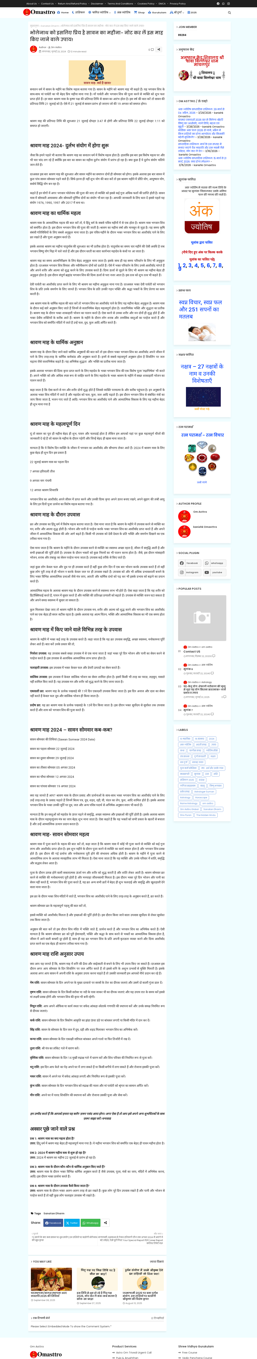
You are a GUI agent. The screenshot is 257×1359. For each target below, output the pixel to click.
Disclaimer (97, 3)
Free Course (189, 1352)
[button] (229, 12)
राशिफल (78, 12)
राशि (216, 774)
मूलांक (197, 774)
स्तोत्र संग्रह (185, 791)
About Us (31, 3)
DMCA (162, 3)
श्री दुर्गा (176, 12)
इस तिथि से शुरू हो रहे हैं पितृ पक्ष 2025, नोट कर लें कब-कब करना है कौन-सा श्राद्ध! (97, 1296)
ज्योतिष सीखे (212, 750)
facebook (192, 563)
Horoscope (201, 797)
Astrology (185, 797)
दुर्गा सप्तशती (200, 756)
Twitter (74, 1223)
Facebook (55, 1223)
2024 (211, 738)
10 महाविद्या (185, 738)
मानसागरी (184, 774)
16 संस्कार (199, 738)
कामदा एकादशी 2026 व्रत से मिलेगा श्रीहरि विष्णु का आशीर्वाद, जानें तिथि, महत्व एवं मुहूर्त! (200, 123)
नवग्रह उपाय (197, 762)
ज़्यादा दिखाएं (157, 1261)
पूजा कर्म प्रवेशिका (188, 768)
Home (63, 12)
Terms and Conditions (121, 3)
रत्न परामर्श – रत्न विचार (202, 435)
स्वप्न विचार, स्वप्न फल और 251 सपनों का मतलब (200, 309)
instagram (192, 572)
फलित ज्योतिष (98, 12)
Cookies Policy (146, 3)
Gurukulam (157, 12)
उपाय (213, 744)
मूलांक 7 (188, 710)
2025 (192, 12)
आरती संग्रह (201, 744)
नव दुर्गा (183, 762)
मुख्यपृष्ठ (34, 26)
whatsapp (217, 563)
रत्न (207, 774)
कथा (182, 750)
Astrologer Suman (204, 791)
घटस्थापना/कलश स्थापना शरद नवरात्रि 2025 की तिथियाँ (49, 1295)
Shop (139, 12)
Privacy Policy (178, 3)
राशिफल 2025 (187, 779)
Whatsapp (92, 1223)
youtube (217, 572)
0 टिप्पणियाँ (157, 1318)
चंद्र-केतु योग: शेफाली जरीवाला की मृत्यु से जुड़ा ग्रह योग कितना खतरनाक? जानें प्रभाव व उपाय (204, 690)
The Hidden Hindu (206, 815)
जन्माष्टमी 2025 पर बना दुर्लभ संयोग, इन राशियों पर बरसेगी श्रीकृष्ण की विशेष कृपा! (140, 1296)
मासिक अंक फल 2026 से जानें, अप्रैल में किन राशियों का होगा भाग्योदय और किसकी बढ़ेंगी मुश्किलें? (201, 133)
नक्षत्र (213, 756)
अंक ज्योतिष (122, 12)
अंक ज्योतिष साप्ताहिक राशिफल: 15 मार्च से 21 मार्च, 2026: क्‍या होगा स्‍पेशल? (202, 160)
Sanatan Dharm (50, 26)
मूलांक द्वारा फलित (202, 242)
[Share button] (105, 1223)
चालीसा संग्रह (195, 750)
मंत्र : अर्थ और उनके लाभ (212, 768)
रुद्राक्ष (201, 779)
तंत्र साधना (184, 756)
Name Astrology (189, 803)
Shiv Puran (186, 815)
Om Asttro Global (189, 809)
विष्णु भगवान (215, 785)
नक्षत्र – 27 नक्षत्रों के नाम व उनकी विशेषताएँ (202, 373)
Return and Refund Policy (72, 3)
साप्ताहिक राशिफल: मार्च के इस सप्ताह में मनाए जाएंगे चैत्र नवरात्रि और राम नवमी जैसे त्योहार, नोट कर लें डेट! (201, 147)
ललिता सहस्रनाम (187, 785)
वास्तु (202, 785)
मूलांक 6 (188, 669)
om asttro (207, 803)
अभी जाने (202, 482)
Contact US (191, 652)
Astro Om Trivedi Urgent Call (134, 1352)
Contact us (47, 3)
